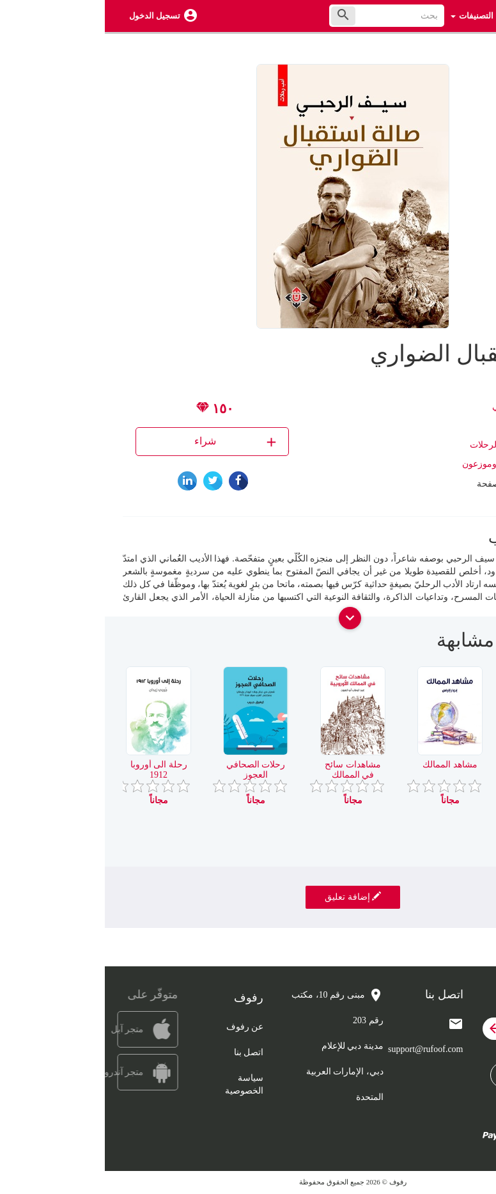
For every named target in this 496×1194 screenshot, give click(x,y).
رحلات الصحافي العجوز (151, 769)
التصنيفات (367, 15)
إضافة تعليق (248, 897)
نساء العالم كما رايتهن (442, 769)
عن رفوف (140, 1027)
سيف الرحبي (411, 406)
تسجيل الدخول (49, 15)
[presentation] (468, 645)
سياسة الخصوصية (139, 1084)
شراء (131, 441)
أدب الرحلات (388, 445)
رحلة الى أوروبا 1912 (54, 769)
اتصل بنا (144, 1052)
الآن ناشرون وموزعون (398, 464)
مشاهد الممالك (345, 764)
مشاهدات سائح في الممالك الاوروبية (248, 774)
